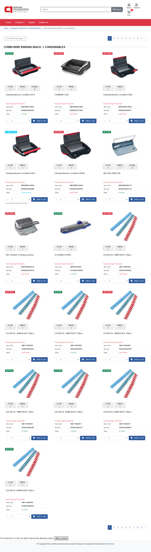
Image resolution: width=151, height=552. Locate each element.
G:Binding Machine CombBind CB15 (20, 95)
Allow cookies (61, 538)
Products (19, 22)
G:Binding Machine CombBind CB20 (117, 95)
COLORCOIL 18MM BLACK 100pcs (117, 333)
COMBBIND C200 (62, 95)
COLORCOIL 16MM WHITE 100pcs (69, 333)
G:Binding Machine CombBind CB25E (70, 173)
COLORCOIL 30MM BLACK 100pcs (20, 490)
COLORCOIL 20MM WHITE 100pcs (69, 412)
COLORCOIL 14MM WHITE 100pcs (117, 255)
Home (8, 22)
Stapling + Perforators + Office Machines (26, 28)
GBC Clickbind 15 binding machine (20, 255)
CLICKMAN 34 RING (63, 255)
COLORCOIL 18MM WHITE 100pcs (20, 412)
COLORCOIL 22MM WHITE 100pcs (117, 412)
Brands (32, 22)
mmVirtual (110, 544)
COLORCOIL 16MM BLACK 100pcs (20, 333)
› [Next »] (145, 38)
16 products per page (14, 38)
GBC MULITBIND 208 (111, 173)
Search (117, 9)
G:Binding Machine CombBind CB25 (20, 173)
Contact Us (43, 22)
